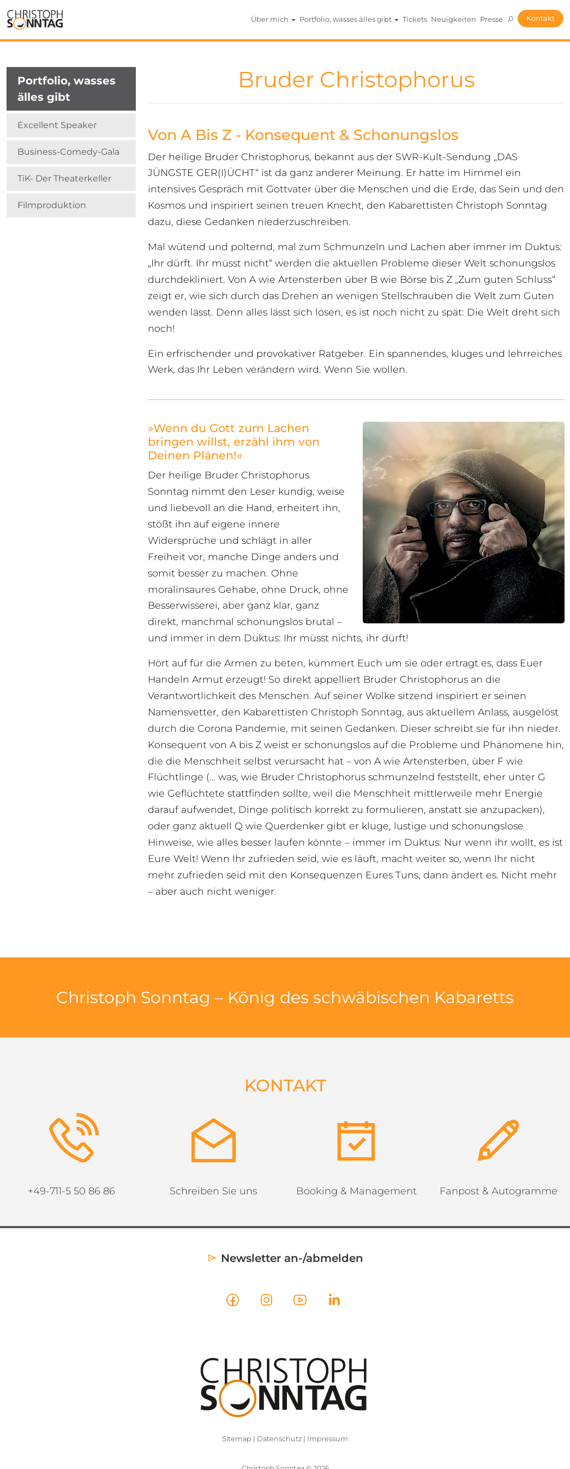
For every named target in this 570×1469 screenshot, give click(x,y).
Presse (491, 19)
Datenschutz (279, 1439)
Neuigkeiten (453, 19)
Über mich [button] (273, 19)
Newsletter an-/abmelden (285, 1258)
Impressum (327, 1439)
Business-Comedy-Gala (68, 152)
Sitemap (236, 1439)
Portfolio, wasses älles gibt (66, 89)
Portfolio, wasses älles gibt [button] (349, 19)
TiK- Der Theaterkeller (64, 178)
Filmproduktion (51, 205)
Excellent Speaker (57, 125)
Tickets (415, 19)
